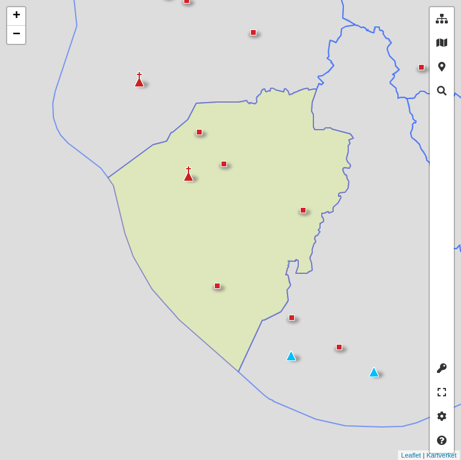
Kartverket (413, 455)
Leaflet (383, 455)
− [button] (16, 35)
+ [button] (16, 16)
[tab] (442, 19)
